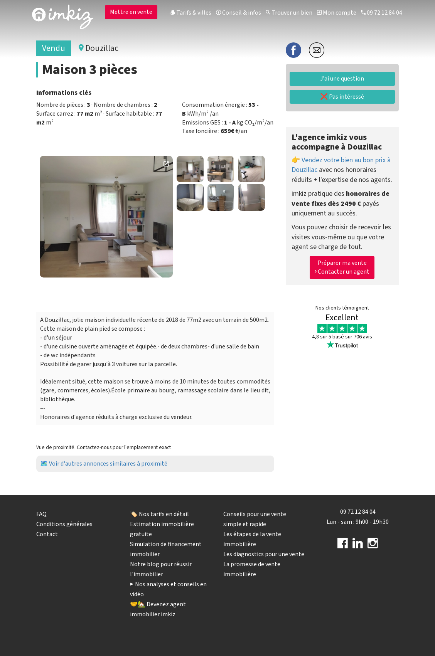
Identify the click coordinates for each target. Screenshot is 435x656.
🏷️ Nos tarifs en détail (159, 514)
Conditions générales (64, 524)
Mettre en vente (131, 12)
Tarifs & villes (190, 12)
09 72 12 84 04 (381, 12)
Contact (47, 534)
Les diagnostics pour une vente (263, 554)
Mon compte (336, 12)
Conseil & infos (238, 12)
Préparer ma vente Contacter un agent (342, 267)
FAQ (41, 514)
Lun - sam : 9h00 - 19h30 (358, 522)
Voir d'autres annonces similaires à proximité (108, 463)
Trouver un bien (289, 12)
